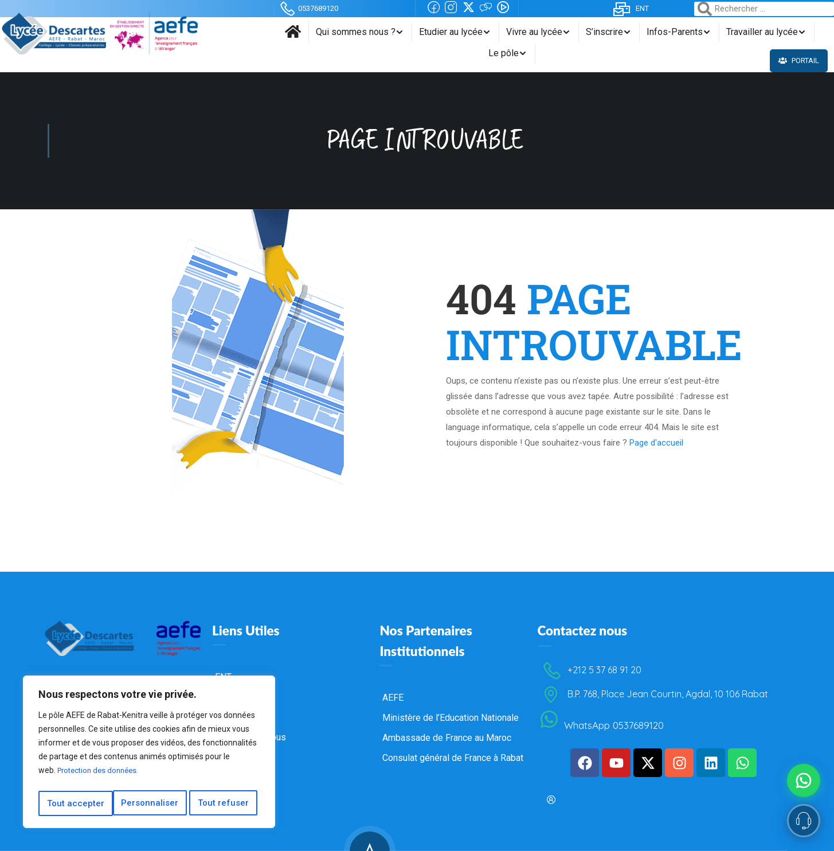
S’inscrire (604, 31)
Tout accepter (223, 803)
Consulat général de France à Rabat (452, 752)
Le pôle (503, 53)
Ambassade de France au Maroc (446, 732)
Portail (800, 60)
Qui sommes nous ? (356, 31)
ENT (630, 8)
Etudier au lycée (451, 31)
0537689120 (308, 8)
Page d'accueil (656, 443)
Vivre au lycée (534, 31)
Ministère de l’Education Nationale (450, 712)
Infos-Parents (675, 31)
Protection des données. (101, 774)
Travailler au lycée (762, 31)
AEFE (393, 692)
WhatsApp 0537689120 (600, 720)
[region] (149, 754)
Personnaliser (75, 803)
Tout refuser (149, 803)
